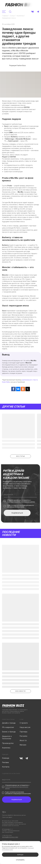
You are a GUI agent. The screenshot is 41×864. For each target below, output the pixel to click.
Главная (5, 16)
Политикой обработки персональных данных (21, 501)
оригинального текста (30, 380)
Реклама (5, 762)
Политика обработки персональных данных (14, 815)
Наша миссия (25, 727)
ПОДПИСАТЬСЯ (17, 513)
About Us (23, 740)
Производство (8, 743)
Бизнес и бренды (9, 732)
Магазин (23, 745)
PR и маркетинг (8, 727)
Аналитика (20, 16)
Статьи (12, 16)
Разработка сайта (7, 840)
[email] (20, 494)
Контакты (5, 767)
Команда (5, 758)
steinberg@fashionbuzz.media (10, 837)
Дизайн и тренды (8, 723)
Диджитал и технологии (7, 737)
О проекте (24, 723)
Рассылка (23, 736)
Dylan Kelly (6, 382)
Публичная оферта (7, 817)
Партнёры (23, 732)
